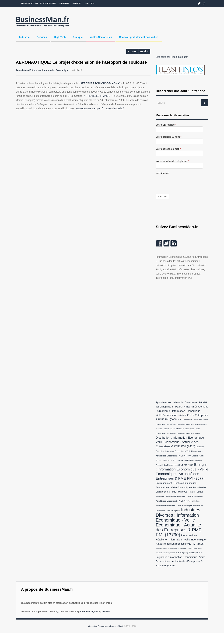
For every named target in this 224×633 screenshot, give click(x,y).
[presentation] (182, 182)
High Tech (89, 3)
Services (76, 3)
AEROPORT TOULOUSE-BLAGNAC (100, 83)
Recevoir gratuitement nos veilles (138, 37)
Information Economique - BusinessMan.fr (106, 626)
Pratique (78, 37)
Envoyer (162, 196)
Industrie (64, 3)
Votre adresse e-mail (168, 149)
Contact (106, 611)
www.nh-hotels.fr (115, 108)
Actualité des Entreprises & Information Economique (42, 70)
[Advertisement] (182, 339)
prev (132, 51)
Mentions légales (89, 611)
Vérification (162, 173)
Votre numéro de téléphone (172, 161)
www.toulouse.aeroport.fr (89, 108)
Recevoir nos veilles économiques (38, 3)
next (144, 51)
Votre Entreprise (166, 125)
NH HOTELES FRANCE (97, 95)
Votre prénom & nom (168, 137)
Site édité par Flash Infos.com (172, 56)
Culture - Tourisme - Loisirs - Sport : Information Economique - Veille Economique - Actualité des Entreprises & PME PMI (181, 428)
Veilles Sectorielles (101, 37)
